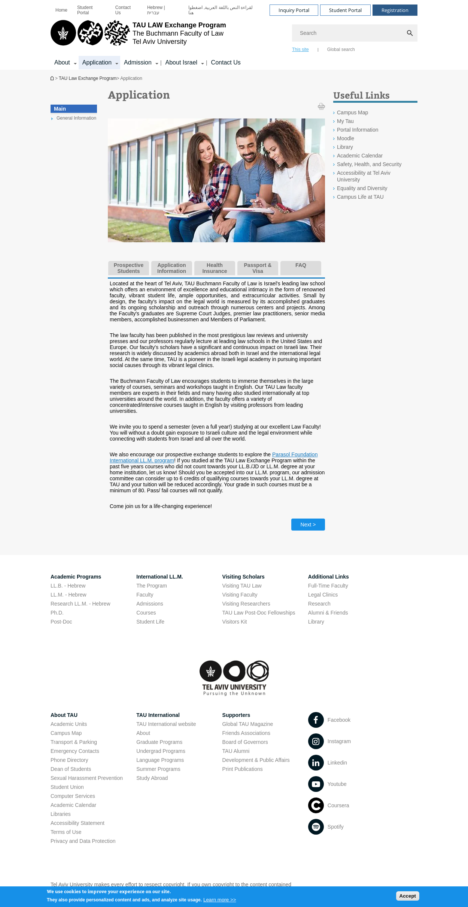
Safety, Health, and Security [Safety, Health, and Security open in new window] (369, 164)
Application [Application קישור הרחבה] (97, 62)
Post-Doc (61, 622)
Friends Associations (246, 733)
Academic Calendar (73, 805)
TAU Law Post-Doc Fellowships (258, 613)
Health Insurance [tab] (214, 268)
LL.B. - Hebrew (68, 586)
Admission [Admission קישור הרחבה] (138, 62)
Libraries (61, 814)
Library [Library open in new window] (345, 147)
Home (61, 10)
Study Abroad (152, 778)
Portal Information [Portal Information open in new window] (358, 130)
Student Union (67, 787)
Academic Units (69, 724)
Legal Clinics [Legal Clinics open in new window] (323, 595)
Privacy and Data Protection (83, 841)
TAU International (158, 715)
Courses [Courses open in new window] (146, 613)
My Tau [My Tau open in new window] (345, 121)
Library (316, 622)
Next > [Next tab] (308, 525)
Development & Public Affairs (256, 760)
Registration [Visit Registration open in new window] (395, 10)
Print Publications (242, 769)
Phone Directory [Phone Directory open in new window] (69, 760)
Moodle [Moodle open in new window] (345, 138)
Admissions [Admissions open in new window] (149, 604)
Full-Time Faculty (328, 586)
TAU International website (166, 724)
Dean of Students (71, 769)
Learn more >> (219, 901)
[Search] (354, 33)
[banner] (234, 35)
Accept (407, 898)
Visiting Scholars (243, 577)
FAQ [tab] (300, 265)
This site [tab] (300, 49)
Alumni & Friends (328, 613)
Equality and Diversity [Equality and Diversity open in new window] (362, 188)
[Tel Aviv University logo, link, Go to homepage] (138, 35)
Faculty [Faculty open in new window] (144, 595)
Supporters (236, 715)
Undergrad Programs (160, 751)
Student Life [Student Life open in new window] (150, 622)
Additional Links (328, 577)
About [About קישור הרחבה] (62, 62)
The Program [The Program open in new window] (151, 586)
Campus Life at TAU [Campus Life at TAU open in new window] (360, 197)
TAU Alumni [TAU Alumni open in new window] (236, 751)
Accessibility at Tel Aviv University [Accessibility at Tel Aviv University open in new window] (363, 176)
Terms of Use (66, 832)
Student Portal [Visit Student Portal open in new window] (345, 10)
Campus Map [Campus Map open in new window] (352, 112)
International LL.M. (159, 577)
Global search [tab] (341, 49)
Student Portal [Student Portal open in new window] (84, 10)
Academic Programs (76, 577)
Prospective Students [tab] (128, 268)
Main (60, 109)
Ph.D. (57, 613)
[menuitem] (61, 10)
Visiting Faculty (240, 595)
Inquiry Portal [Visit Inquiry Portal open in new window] (294, 10)
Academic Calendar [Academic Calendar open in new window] (360, 156)
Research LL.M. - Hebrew (80, 604)
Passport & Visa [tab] (258, 268)
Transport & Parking (74, 742)
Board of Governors (245, 742)
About (143, 733)
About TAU (64, 715)
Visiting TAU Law (242, 586)
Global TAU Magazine (247, 724)
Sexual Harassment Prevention (87, 778)
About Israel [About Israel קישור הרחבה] (181, 62)
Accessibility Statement (77, 823)
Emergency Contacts (75, 751)
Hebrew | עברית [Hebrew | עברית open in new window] (156, 10)
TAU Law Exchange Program (53, 78)
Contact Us (123, 10)
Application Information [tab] (171, 268)
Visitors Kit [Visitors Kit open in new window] (234, 622)
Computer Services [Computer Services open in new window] (73, 796)
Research (319, 604)
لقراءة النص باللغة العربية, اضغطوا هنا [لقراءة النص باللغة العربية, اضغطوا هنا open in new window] (220, 10)
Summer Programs (158, 769)
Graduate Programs (159, 742)
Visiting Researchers (246, 604)
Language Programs (160, 760)
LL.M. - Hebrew (68, 595)
